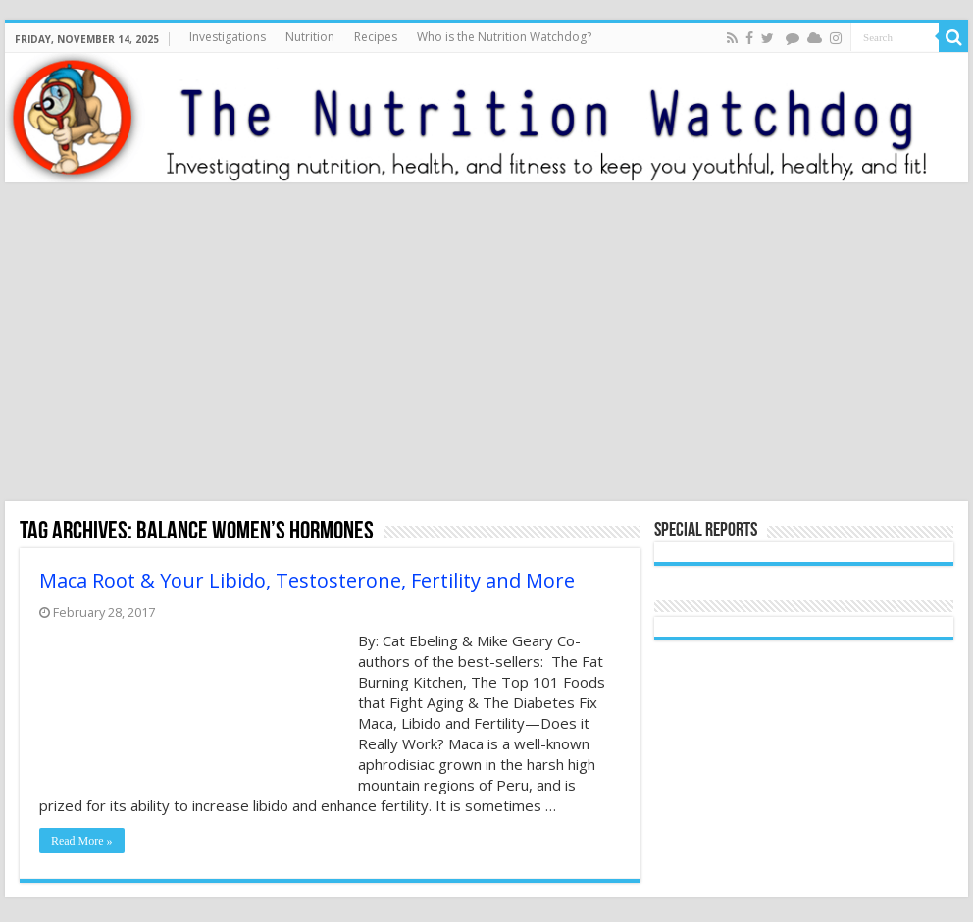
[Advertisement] (486, 344)
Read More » (82, 840)
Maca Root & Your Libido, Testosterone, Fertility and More (307, 580)
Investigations (227, 36)
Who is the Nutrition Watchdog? (504, 36)
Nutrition (309, 36)
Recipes (375, 36)
